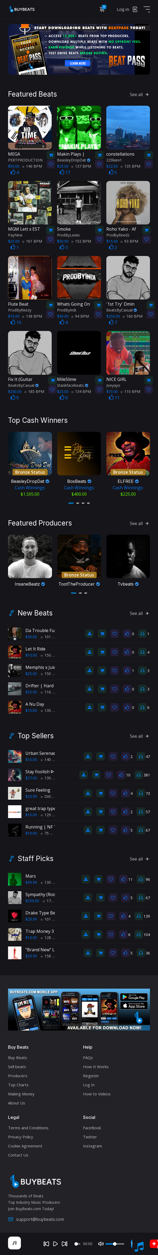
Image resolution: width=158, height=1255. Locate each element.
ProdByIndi (66, 310)
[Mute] (101, 1244)
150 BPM (51, 655)
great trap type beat (45, 808)
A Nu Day (34, 704)
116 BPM (51, 691)
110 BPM (130, 391)
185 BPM (34, 391)
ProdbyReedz (117, 235)
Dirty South (52, 796)
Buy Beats (17, 1057)
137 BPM (81, 166)
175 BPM (53, 900)
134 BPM (81, 391)
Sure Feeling (37, 790)
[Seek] (77, 1243)
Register (91, 1075)
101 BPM (51, 636)
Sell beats (17, 1066)
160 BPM (132, 316)
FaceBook (92, 1127)
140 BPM (32, 166)
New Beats (35, 613)
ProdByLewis (68, 235)
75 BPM (49, 833)
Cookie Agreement (25, 1146)
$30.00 (31, 636)
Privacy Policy (20, 1136)
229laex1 (114, 160)
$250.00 (32, 900)
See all (140, 94)
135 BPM (130, 166)
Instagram (92, 1146)
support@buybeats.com (36, 1219)
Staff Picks (36, 858)
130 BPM (51, 710)
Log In (89, 1084)
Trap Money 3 (39, 931)
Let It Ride (35, 649)
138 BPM (32, 316)
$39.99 (31, 882)
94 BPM (80, 316)
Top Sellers (36, 735)
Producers (17, 1075)
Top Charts (18, 1084)
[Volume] (115, 1243)
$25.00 (31, 673)
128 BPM (51, 937)
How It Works (96, 1066)
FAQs (88, 1057)
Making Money (21, 1093)
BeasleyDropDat (73, 160)
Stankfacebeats (72, 385)
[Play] (55, 1244)
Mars (30, 876)
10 (16, 322)
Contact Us (18, 1155)
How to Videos (97, 1093)
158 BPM (51, 955)
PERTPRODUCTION (25, 160)
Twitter (90, 1136)
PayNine (15, 235)
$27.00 (31, 777)
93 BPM (129, 241)
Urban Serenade (41, 753)
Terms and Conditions (28, 1127)
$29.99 (31, 796)
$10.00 (31, 655)
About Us (16, 1103)
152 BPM (81, 241)
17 (65, 172)
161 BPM (32, 241)
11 (114, 398)
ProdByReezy (19, 310)
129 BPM (51, 814)
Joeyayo (113, 385)
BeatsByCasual (121, 310)
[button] (71, 503)
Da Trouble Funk (42, 630)
